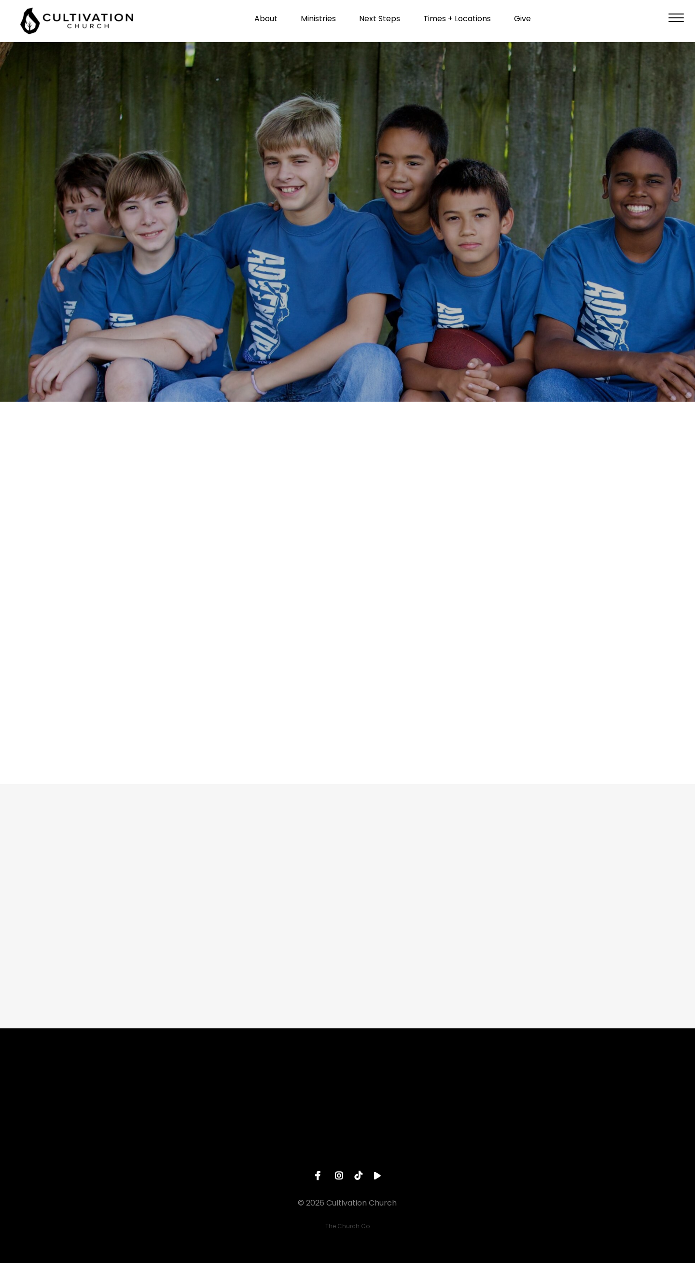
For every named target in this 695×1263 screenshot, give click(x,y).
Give (522, 22)
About (266, 22)
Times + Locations (457, 22)
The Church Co (347, 1226)
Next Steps (379, 22)
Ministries (318, 22)
